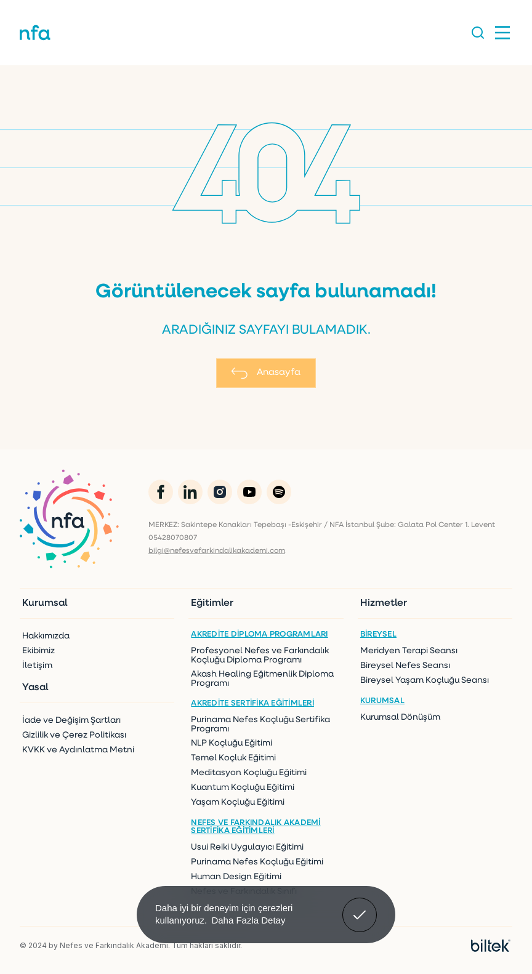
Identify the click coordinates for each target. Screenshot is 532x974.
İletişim (37, 665)
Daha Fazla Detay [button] (248, 920)
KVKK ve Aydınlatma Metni (78, 750)
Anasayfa (266, 373)
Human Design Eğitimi (236, 877)
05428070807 (172, 538)
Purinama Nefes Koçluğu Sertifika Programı (260, 724)
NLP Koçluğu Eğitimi (231, 743)
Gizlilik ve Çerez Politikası (74, 735)
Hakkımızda (46, 636)
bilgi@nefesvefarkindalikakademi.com (216, 551)
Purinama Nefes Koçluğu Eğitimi (257, 862)
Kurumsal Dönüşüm (400, 717)
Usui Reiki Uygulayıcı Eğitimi (247, 847)
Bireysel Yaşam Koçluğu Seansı (424, 680)
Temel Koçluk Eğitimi (233, 758)
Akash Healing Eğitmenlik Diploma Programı (262, 679)
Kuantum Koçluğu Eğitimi (242, 787)
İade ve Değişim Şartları (71, 720)
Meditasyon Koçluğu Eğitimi (249, 773)
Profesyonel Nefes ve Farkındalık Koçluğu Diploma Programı (260, 655)
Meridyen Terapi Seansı (408, 651)
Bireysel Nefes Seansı (405, 665)
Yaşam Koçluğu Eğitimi (237, 802)
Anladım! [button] (360, 906)
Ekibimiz (38, 651)
